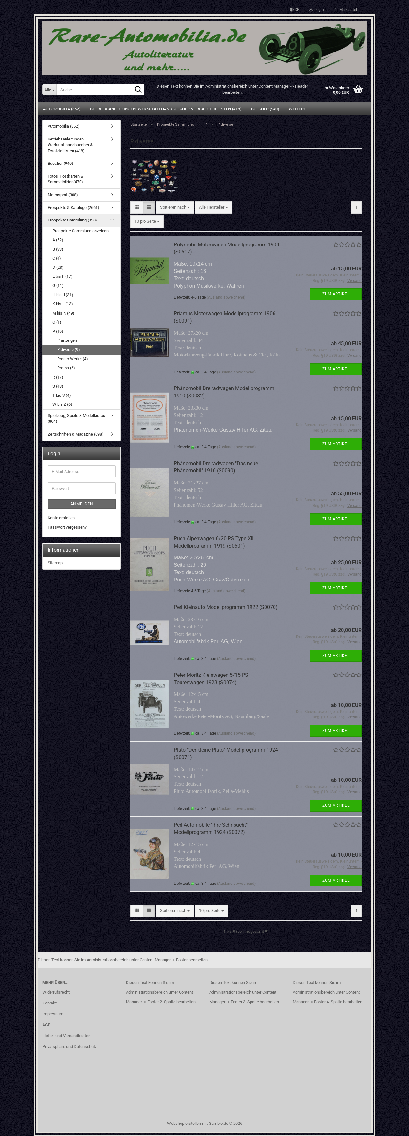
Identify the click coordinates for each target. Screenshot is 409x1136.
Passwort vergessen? (67, 527)
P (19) (57, 331)
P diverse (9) (68, 349)
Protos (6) (66, 367)
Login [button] (316, 9)
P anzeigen (67, 340)
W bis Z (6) (62, 404)
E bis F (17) (62, 276)
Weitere (297, 109)
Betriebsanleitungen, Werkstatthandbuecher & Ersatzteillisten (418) (166, 109)
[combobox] (175, 207)
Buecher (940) (265, 109)
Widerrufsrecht (56, 992)
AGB (46, 1024)
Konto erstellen (61, 518)
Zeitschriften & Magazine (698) (76, 434)
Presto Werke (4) (72, 358)
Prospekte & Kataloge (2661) (73, 207)
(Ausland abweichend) (226, 297)
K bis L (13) (62, 303)
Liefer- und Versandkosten (66, 1035)
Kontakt (49, 1003)
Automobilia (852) (62, 109)
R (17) (57, 377)
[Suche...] (49, 89)
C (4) (56, 258)
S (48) (57, 386)
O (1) (56, 322)
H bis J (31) (62, 294)
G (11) (58, 285)
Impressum (52, 1014)
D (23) (58, 267)
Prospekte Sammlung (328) (72, 220)
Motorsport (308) (63, 194)
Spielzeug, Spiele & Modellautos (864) (76, 418)
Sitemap (55, 562)
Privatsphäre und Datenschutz (69, 1046)
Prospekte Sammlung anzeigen (80, 230)
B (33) (57, 249)
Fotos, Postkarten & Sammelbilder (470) (65, 179)
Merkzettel (345, 9)
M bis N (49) (63, 313)
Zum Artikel (336, 294)
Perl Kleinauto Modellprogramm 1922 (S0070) (226, 607)
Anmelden (81, 504)
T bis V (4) (61, 395)
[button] (294, 9)
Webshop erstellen (184, 1123)
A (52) (57, 239)
